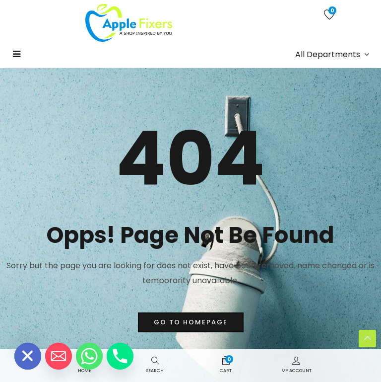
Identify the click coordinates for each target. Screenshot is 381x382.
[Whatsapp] (89, 356)
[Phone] (120, 356)
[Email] (58, 356)
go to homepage (191, 322)
